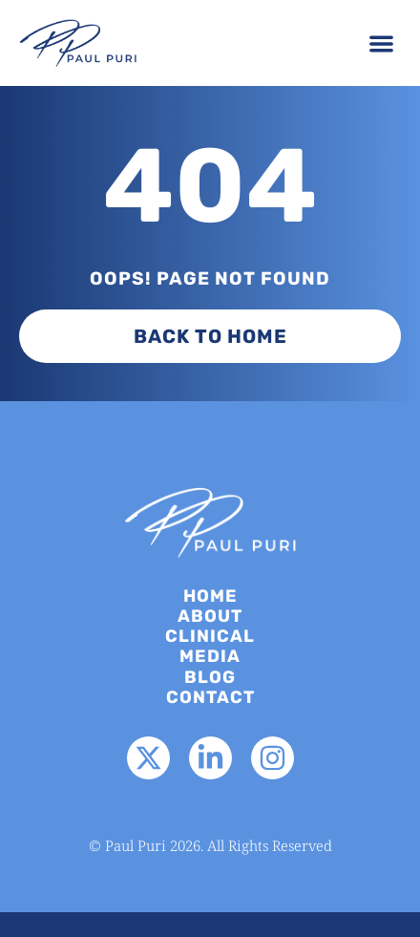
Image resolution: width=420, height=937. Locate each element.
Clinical (210, 637)
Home (210, 596)
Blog (210, 678)
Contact (210, 698)
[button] (382, 43)
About (210, 617)
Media (210, 657)
